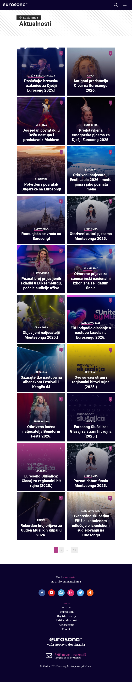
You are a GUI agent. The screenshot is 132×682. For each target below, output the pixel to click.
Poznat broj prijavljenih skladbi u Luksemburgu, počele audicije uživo (41, 283)
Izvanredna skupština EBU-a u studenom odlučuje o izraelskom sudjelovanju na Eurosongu (90, 525)
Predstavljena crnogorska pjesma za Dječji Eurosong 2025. (91, 135)
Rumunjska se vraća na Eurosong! (41, 236)
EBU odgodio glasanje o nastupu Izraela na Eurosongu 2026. (90, 333)
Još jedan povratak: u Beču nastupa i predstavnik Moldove (41, 135)
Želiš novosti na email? (70, 654)
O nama (66, 607)
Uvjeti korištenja (66, 616)
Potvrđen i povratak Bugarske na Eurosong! (41, 186)
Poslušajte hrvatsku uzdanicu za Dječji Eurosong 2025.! (41, 85)
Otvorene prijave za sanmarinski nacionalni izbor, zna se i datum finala (91, 280)
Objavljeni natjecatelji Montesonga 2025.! (41, 335)
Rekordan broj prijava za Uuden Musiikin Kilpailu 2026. (41, 530)
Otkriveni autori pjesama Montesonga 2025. (91, 236)
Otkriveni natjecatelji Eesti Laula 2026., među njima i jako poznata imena (91, 182)
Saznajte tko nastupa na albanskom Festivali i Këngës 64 (41, 382)
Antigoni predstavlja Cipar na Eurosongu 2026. (91, 85)
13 (110, 498)
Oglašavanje (66, 624)
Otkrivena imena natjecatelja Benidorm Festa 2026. (41, 431)
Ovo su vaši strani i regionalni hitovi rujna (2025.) (90, 382)
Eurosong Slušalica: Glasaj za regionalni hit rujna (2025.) (41, 481)
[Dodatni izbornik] (124, 5)
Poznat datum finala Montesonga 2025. (91, 483)
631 (75, 550)
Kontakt (67, 629)
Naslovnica (28, 17)
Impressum (67, 611)
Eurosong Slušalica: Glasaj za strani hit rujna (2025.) (91, 431)
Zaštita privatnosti (67, 620)
